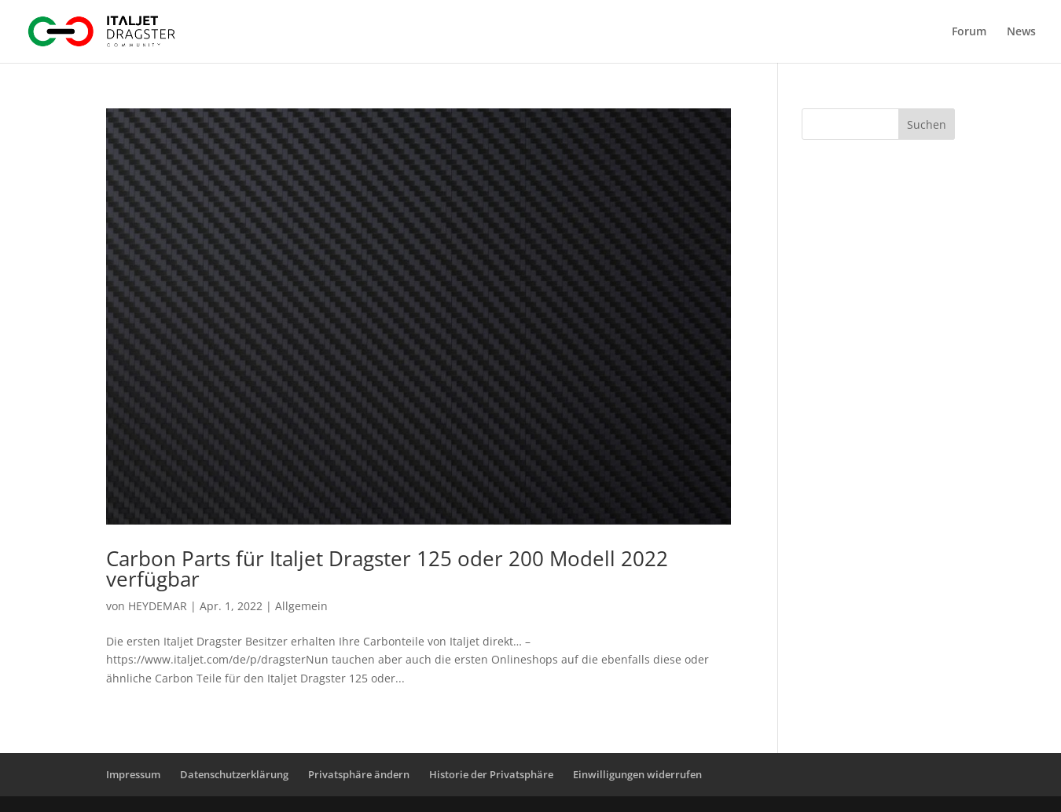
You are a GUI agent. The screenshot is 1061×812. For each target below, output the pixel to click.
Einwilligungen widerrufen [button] (637, 774)
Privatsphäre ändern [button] (358, 774)
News (1021, 32)
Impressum (133, 774)
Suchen (926, 124)
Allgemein (301, 605)
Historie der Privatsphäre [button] (491, 774)
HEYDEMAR (157, 605)
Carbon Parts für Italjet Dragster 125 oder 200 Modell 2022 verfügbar (387, 568)
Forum (969, 32)
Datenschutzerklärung (234, 774)
